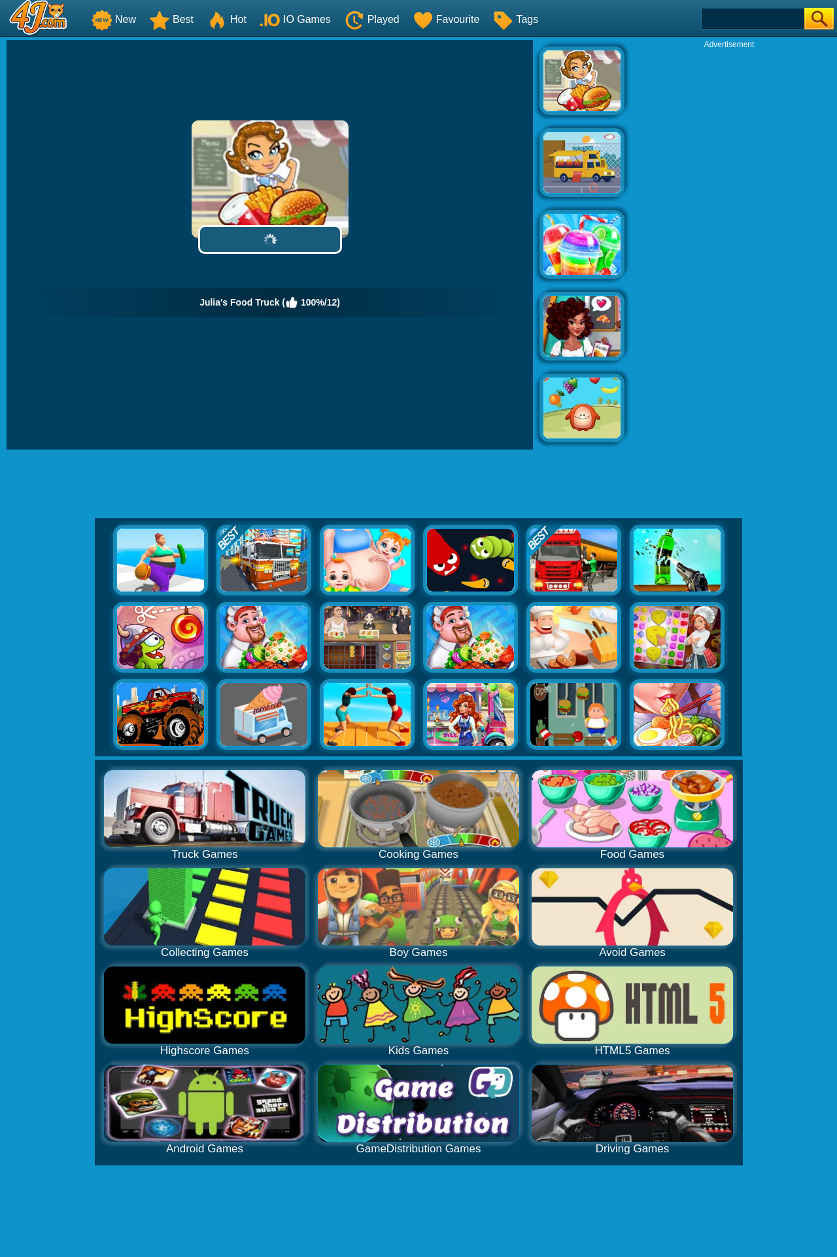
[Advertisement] (729, 246)
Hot (227, 19)
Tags (515, 19)
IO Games (295, 19)
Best (171, 19)
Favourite (446, 19)
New (114, 19)
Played (372, 19)
